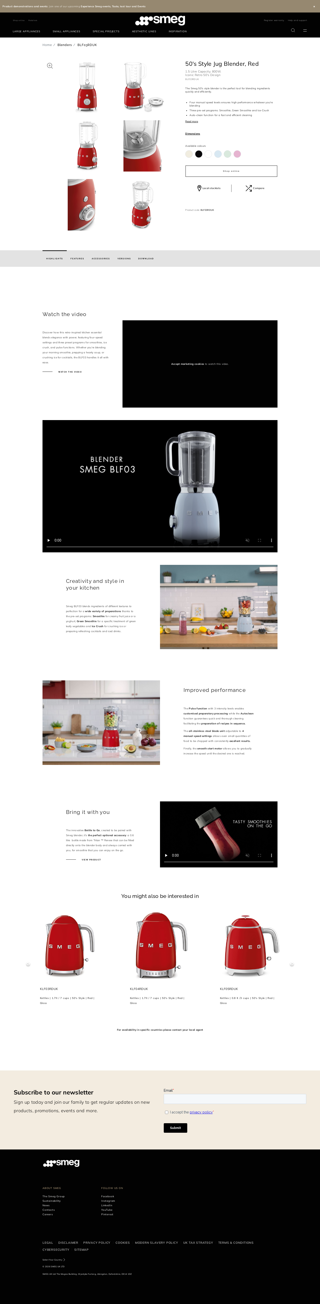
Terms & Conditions (236, 1242)
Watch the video (70, 372)
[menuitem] (28, 32)
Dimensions (192, 133)
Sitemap (81, 1249)
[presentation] (160, 298)
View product (91, 859)
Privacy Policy (96, 1242)
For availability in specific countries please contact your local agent (160, 1029)
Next (292, 964)
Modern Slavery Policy (156, 1242)
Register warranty (274, 20)
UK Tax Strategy (198, 1242)
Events (142, 6)
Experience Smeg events (95, 6)
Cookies (123, 1242)
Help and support (297, 20)
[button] (50, 65)
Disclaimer (68, 1242)
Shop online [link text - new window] (19, 20)
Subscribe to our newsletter (54, 1092)
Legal (47, 1242)
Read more (191, 121)
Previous (28, 964)
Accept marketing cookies (187, 364)
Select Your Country (52, 1259)
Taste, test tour (121, 6)
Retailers (32, 20)
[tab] (54, 258)
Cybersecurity (55, 1249)
